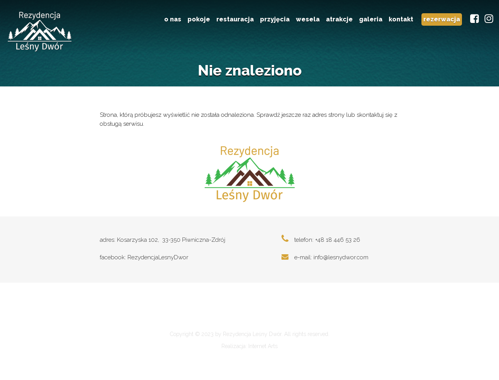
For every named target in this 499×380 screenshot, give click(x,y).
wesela (308, 19)
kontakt (401, 19)
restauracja (235, 19)
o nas (172, 19)
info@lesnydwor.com (340, 258)
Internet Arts (263, 350)
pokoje (199, 19)
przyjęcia (275, 19)
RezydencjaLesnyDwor (157, 258)
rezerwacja (441, 19)
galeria (370, 19)
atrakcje (339, 19)
